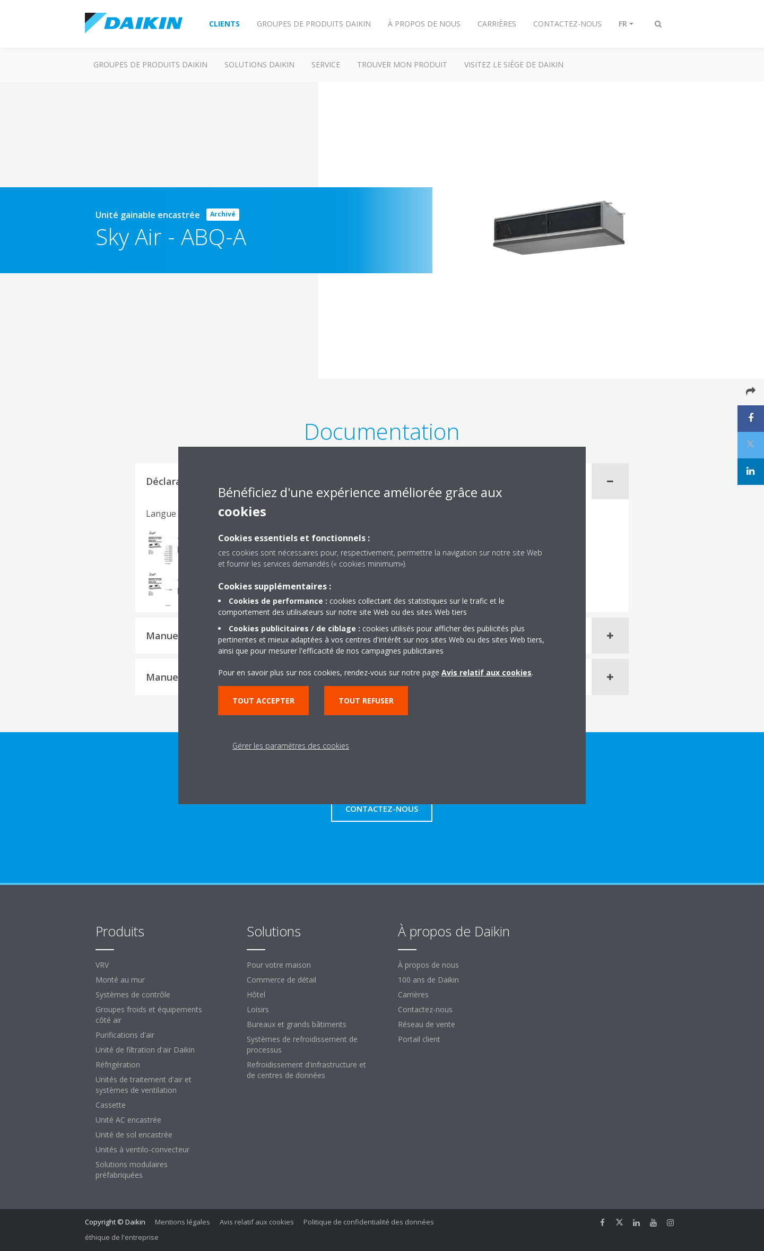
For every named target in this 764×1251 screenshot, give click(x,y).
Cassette (111, 1105)
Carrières (413, 994)
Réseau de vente (426, 1024)
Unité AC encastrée (128, 1120)
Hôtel (256, 994)
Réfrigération (118, 1064)
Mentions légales (182, 1222)
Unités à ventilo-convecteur (142, 1149)
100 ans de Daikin (428, 980)
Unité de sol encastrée (134, 1135)
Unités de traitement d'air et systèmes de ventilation (144, 1084)
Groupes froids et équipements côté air (149, 1014)
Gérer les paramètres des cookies (290, 746)
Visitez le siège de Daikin (513, 64)
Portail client (419, 1039)
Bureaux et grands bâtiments (296, 1024)
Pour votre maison (279, 965)
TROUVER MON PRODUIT (402, 64)
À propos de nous (428, 965)
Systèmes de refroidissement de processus (302, 1044)
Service (325, 64)
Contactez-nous (425, 1009)
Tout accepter (263, 701)
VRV (102, 965)
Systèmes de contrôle (133, 994)
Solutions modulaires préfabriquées (132, 1169)
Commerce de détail (281, 980)
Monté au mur (120, 980)
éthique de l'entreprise (122, 1237)
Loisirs (258, 1009)
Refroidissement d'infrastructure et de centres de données (306, 1069)
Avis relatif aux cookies (257, 1222)
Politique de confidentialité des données (368, 1222)
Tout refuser (366, 701)
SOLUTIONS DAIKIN (259, 64)
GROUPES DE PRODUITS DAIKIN (150, 64)
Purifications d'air (125, 1035)
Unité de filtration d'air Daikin (145, 1050)
